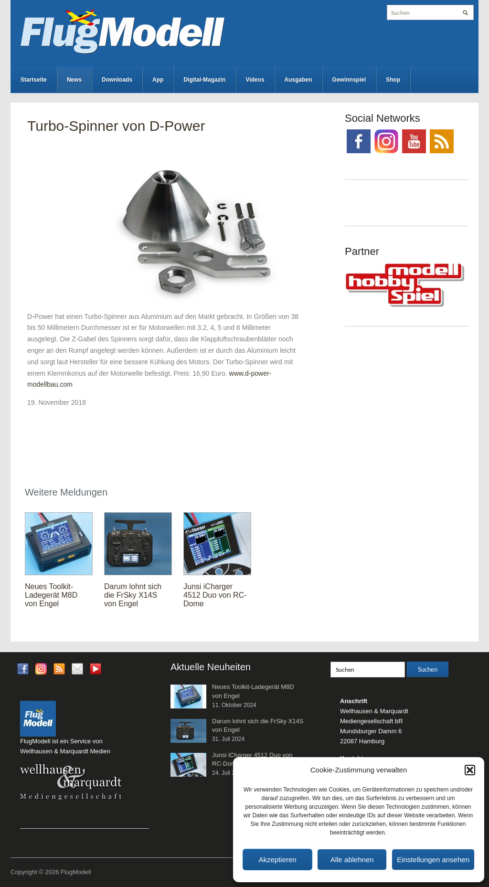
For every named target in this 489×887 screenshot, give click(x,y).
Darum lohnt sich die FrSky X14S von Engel (132, 595)
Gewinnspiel (349, 79)
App (157, 79)
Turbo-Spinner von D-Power (116, 126)
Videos (254, 79)
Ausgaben (298, 79)
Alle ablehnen (352, 859)
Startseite (34, 79)
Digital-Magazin (204, 79)
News (74, 79)
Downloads (117, 79)
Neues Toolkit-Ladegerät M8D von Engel (51, 595)
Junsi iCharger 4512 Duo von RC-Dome (215, 595)
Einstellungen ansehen (433, 859)
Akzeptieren (277, 859)
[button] (470, 770)
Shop (393, 79)
